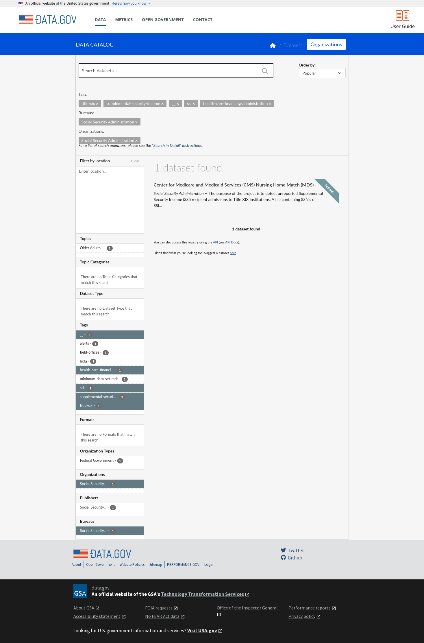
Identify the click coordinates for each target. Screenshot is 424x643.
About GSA (83, 608)
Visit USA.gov (202, 630)
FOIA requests (159, 608)
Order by (307, 64)
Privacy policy (301, 616)
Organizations (326, 44)
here (233, 253)
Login (208, 564)
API (215, 242)
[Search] (265, 71)
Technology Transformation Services (202, 594)
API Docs (231, 242)
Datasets (293, 45)
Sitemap (155, 564)
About (76, 564)
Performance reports (309, 608)
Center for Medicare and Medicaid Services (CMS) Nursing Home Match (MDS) (234, 184)
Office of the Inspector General (247, 608)
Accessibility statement (97, 616)
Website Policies (132, 564)
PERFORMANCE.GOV (183, 564)
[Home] (47, 20)
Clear (135, 161)
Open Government (100, 564)
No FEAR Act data (162, 616)
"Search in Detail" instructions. (177, 145)
